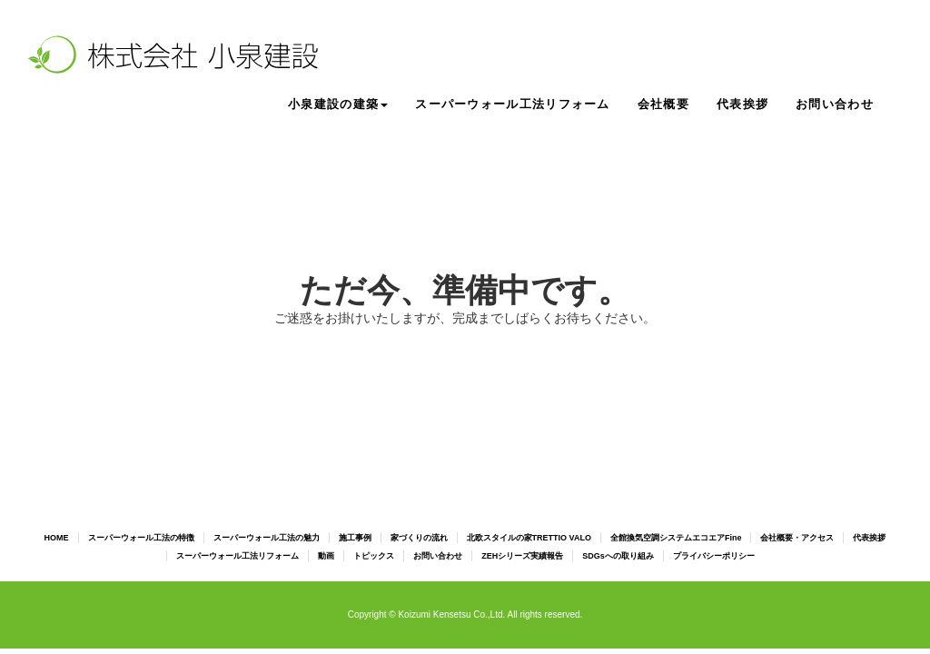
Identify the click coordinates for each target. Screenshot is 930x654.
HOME (57, 537)
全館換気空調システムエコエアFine (676, 537)
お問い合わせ (835, 104)
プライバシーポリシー (714, 555)
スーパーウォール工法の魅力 (266, 537)
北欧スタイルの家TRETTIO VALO (529, 537)
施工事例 (355, 537)
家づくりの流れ (419, 537)
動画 (326, 555)
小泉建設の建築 (338, 104)
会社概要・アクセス (797, 537)
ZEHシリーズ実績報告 (522, 555)
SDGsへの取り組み (618, 555)
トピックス (373, 555)
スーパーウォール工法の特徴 (141, 537)
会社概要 (663, 104)
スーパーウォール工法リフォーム (512, 104)
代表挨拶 (742, 104)
